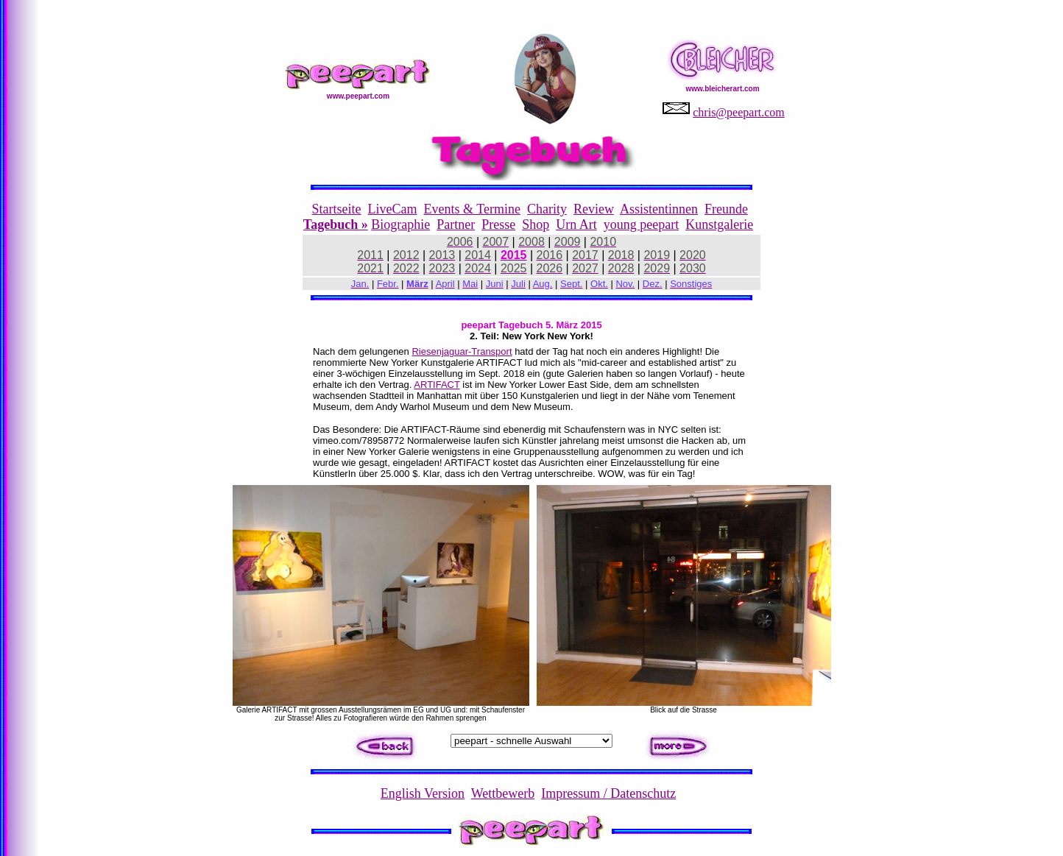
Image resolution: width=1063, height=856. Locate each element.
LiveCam (392, 209)
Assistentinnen (659, 209)
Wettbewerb (503, 793)
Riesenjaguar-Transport (462, 351)
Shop (535, 224)
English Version (423, 793)
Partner (456, 224)
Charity (547, 209)
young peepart (641, 224)
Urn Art (576, 224)
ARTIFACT (436, 384)
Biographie (400, 224)
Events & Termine (472, 209)
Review (593, 209)
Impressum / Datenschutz (608, 793)
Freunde (726, 209)
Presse (498, 224)
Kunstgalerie (719, 224)
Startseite (336, 209)
